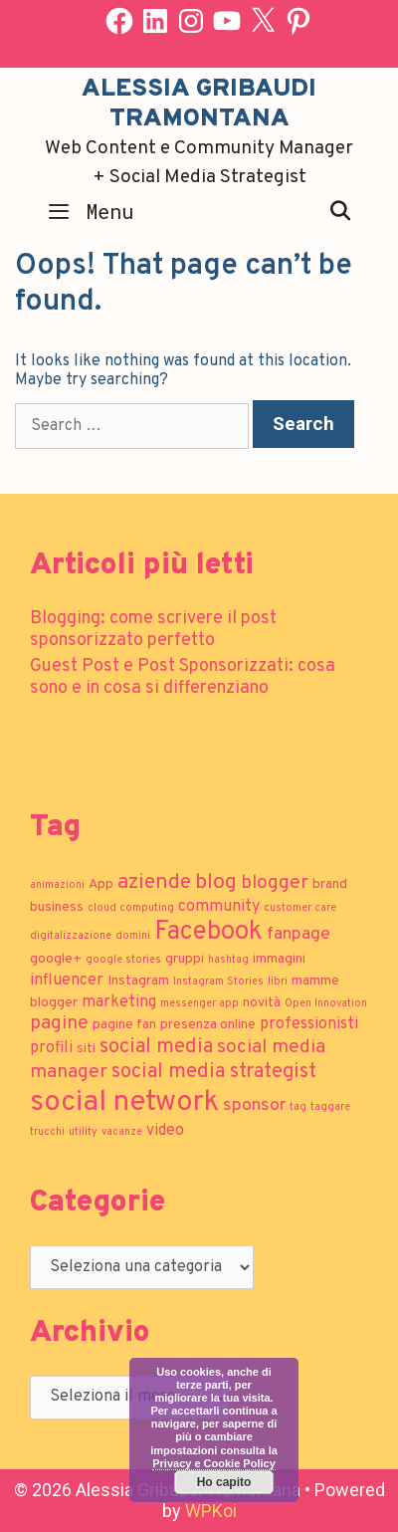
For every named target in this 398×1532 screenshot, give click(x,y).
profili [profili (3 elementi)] (51, 1048)
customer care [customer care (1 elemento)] (300, 908)
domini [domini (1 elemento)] (132, 936)
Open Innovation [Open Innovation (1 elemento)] (326, 1003)
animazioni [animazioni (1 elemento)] (57, 885)
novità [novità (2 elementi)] (262, 1002)
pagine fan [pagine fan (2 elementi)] (124, 1024)
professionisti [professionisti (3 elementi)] (309, 1024)
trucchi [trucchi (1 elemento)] (47, 1132)
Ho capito (224, 1482)
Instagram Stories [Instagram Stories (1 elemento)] (218, 982)
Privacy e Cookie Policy (214, 1463)
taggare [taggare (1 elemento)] (330, 1107)
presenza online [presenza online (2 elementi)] (208, 1024)
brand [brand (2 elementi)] (329, 884)
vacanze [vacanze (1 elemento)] (121, 1132)
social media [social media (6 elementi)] (156, 1047)
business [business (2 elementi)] (57, 907)
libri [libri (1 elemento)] (278, 982)
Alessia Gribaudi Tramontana (199, 104)
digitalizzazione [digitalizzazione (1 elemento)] (70, 936)
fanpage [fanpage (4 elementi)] (298, 934)
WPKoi (211, 1510)
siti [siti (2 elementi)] (86, 1048)
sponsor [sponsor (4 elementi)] (254, 1105)
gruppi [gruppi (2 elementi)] (184, 959)
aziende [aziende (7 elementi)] (154, 882)
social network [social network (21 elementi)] (124, 1102)
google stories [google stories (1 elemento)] (123, 960)
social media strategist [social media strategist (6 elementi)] (213, 1072)
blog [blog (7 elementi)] (216, 882)
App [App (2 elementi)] (101, 884)
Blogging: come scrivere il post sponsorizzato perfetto (153, 629)
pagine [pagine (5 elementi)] (59, 1023)
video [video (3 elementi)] (165, 1131)
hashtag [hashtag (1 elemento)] (228, 960)
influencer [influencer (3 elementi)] (66, 980)
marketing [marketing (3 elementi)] (119, 1002)
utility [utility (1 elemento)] (83, 1132)
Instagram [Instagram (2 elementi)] (138, 981)
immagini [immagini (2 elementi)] (279, 959)
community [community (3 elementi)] (219, 907)
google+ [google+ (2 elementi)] (56, 959)
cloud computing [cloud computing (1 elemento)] (131, 908)
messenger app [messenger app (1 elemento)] (199, 1003)
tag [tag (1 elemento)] (298, 1107)
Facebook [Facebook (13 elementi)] (208, 932)
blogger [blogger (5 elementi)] (274, 883)
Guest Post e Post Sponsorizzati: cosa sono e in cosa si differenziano (182, 677)
